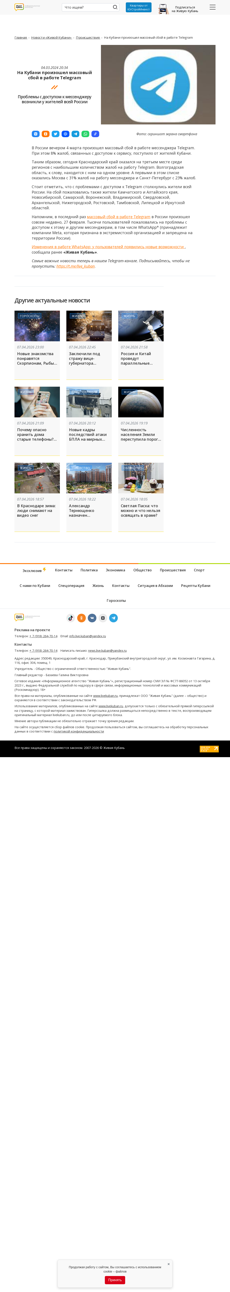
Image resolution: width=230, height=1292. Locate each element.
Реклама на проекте (32, 630)
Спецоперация (84, 392)
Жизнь (77, 316)
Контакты (63, 570)
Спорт (199, 570)
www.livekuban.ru (105, 696)
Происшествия (88, 37)
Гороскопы (29, 316)
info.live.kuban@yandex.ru (87, 636)
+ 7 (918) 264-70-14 (43, 636)
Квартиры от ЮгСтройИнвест (139, 7)
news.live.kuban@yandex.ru (107, 650)
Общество (81, 468)
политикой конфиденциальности (79, 731)
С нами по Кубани (35, 585)
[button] (36, 134)
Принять (115, 1280)
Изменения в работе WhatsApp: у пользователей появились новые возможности (108, 246)
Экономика (115, 570)
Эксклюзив (35, 570)
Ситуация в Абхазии (155, 585)
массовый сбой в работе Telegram (118, 216)
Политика (89, 570)
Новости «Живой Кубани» (51, 37)
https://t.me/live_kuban (75, 266)
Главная (20, 37)
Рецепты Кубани (195, 585)
